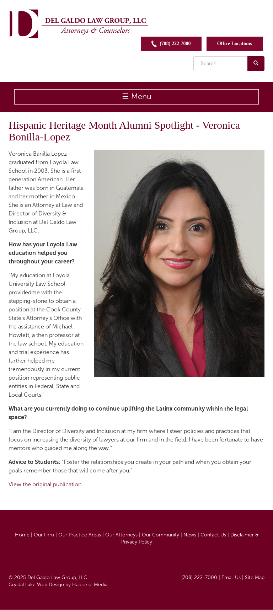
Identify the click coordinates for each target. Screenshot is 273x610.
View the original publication (45, 484)
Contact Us (213, 534)
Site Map (254, 577)
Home (22, 534)
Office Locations (234, 43)
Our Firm (44, 534)
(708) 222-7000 (171, 44)
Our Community (160, 534)
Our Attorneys (121, 534)
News (189, 534)
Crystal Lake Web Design (36, 584)
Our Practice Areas (79, 534)
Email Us (231, 577)
